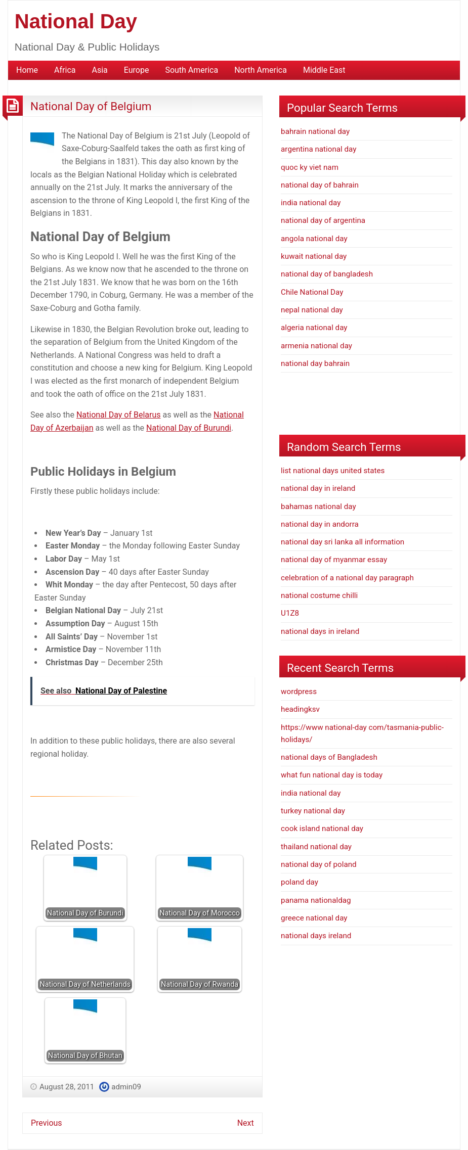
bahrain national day (315, 131)
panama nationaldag (316, 900)
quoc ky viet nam (309, 167)
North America (260, 70)
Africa (64, 70)
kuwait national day (314, 256)
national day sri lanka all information (342, 541)
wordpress (299, 691)
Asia (99, 70)
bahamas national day (318, 506)
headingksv (300, 709)
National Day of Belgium (90, 106)
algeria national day (314, 327)
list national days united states (333, 470)
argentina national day (318, 149)
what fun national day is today (331, 774)
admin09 (126, 1086)
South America (191, 70)
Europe (136, 70)
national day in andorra (320, 524)
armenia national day (316, 345)
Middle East (324, 70)
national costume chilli (319, 595)
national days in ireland (320, 631)
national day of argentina (323, 220)
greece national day (314, 918)
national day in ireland (318, 488)
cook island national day (322, 828)
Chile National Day (312, 292)
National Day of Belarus (118, 415)
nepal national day (312, 309)
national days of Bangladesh (329, 757)
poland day (299, 882)
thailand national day (316, 846)
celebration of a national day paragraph (347, 577)
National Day (76, 21)
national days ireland (316, 935)
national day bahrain (315, 363)
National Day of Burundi (188, 428)
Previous (46, 1123)
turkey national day (313, 810)
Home (27, 70)
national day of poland (319, 864)
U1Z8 (290, 613)
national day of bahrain (320, 185)
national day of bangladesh (327, 274)
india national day (311, 202)
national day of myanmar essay (334, 559)
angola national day (314, 238)
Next (245, 1123)
